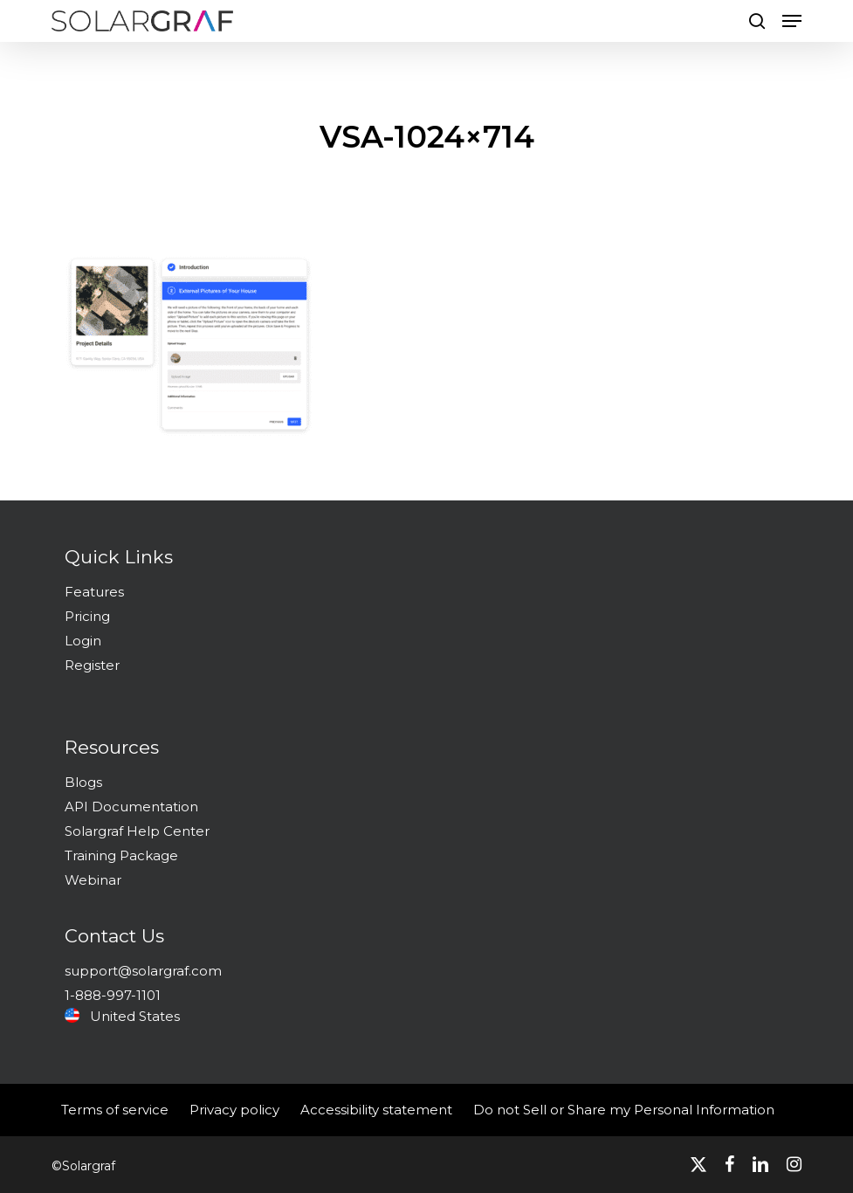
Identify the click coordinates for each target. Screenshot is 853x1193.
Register (92, 665)
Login (83, 640)
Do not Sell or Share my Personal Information (623, 1109)
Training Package (121, 855)
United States (122, 1016)
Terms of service (115, 1109)
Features (94, 591)
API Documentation (131, 806)
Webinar (93, 880)
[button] (791, 21)
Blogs (83, 782)
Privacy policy (234, 1109)
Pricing (87, 616)
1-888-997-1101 (113, 995)
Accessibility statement (376, 1109)
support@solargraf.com (143, 970)
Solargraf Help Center (137, 831)
